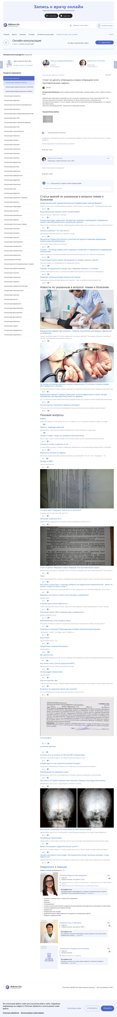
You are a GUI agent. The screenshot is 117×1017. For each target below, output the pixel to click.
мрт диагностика (46, 655)
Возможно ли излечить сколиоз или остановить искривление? (64, 595)
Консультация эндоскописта (12, 334)
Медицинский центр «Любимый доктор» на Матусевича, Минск (80, 886)
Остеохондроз (45, 738)
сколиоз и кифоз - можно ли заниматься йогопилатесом (62, 436)
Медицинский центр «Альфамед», (71, 955)
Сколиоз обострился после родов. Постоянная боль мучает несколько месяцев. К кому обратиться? (74, 856)
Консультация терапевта (11, 281)
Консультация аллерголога (12, 96)
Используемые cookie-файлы (32, 1013)
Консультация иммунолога (12, 171)
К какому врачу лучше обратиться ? (54, 604)
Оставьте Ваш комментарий (77, 188)
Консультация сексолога (11, 273)
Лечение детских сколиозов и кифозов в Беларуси (60, 405)
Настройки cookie (74, 1008)
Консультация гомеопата (11, 158)
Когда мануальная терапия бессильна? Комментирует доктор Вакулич (71, 203)
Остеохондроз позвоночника (51, 672)
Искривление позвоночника (51, 838)
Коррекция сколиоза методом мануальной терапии (60, 277)
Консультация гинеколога (12, 153)
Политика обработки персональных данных (78, 987)
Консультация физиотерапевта (13, 308)
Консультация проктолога (12, 228)
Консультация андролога (11, 100)
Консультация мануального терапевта (15, 197)
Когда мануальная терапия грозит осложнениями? (60, 212)
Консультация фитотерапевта (13, 312)
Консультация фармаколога (12, 304)
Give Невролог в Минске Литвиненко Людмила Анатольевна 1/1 (108, 949)
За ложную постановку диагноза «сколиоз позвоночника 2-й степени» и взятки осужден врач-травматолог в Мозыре (74, 385)
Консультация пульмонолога (13, 246)
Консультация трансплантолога (14, 290)
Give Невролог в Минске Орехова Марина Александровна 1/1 (108, 875)
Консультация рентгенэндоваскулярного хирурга (19, 264)
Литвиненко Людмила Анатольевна (74, 948)
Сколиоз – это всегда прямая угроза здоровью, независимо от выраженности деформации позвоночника (76, 251)
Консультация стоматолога (12, 277)
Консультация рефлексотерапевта (14, 268)
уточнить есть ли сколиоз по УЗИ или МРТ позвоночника (62, 755)
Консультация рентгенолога (12, 259)
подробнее (90, 893)
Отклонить (92, 1008)
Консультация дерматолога (12, 162)
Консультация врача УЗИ (12, 127)
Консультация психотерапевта (13, 242)
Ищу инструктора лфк (48, 680)
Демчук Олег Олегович (96, 61)
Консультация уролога (11, 299)
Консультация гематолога (12, 136)
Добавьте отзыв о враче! (78, 25)
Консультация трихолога (11, 295)
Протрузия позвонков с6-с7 (50, 519)
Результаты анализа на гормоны (53, 453)
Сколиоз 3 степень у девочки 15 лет (54, 444)
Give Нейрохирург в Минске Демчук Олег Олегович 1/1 (108, 158)
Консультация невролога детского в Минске (19, 91)
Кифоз (43, 419)
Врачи (14, 34)
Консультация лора (10, 189)
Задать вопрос (104, 42)
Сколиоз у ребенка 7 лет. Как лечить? (55, 231)
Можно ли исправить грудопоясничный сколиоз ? (59, 846)
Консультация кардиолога (12, 180)
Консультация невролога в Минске (16, 82)
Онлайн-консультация (45, 34)
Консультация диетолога (11, 166)
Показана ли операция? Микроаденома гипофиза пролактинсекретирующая (70, 629)
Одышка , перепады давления (52, 427)
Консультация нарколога (11, 202)
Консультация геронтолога (12, 149)
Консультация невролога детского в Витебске (19, 87)
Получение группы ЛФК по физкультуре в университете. (62, 612)
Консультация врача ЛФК (12, 118)
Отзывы (31, 34)
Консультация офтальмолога (13, 215)
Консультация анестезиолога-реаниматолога (18, 105)
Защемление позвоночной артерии (54, 646)
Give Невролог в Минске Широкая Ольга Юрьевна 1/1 (108, 923)
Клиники (23, 34)
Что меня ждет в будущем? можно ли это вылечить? (60, 510)
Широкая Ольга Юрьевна (70, 923)
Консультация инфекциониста (13, 175)
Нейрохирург (52, 161)
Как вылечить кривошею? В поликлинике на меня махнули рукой (65, 829)
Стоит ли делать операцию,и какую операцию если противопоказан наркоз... (70, 568)
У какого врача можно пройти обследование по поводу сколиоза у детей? (69, 260)
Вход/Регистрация (105, 25)
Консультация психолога (11, 237)
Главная (6, 34)
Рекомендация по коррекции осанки (54, 772)
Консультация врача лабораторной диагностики (19, 113)
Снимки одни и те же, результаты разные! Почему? (60, 763)
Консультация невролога (11, 78)
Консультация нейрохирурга (12, 206)
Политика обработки (11, 1013)
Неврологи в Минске (53, 866)
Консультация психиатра (11, 233)
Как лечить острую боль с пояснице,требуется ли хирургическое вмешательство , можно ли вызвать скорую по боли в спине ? (76, 585)
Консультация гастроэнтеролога (14, 131)
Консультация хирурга (11, 326)
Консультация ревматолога (12, 255)
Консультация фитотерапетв (13, 317)
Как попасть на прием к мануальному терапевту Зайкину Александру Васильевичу (72, 781)
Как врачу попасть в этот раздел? (23, 65)
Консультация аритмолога (12, 109)
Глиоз (42, 576)
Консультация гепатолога (12, 144)
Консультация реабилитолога (13, 250)
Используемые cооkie (105, 987)
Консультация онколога (11, 211)
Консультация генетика (11, 140)
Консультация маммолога (12, 193)
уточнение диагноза (48, 746)
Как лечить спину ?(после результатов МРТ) (57, 663)
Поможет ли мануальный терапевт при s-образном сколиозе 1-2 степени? (69, 269)
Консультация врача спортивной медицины (17, 122)
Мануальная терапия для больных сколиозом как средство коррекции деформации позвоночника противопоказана (73, 240)
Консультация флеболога (12, 321)
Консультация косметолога (12, 184)
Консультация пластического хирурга (15, 224)
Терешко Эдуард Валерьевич (61, 61)
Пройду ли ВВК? (46, 461)
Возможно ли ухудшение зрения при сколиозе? (58, 689)
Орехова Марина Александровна (73, 875)
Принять (107, 1008)
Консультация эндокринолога (13, 330)
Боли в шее (44, 638)
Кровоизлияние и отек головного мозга (55, 621)
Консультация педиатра (11, 220)
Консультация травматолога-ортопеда (16, 286)
